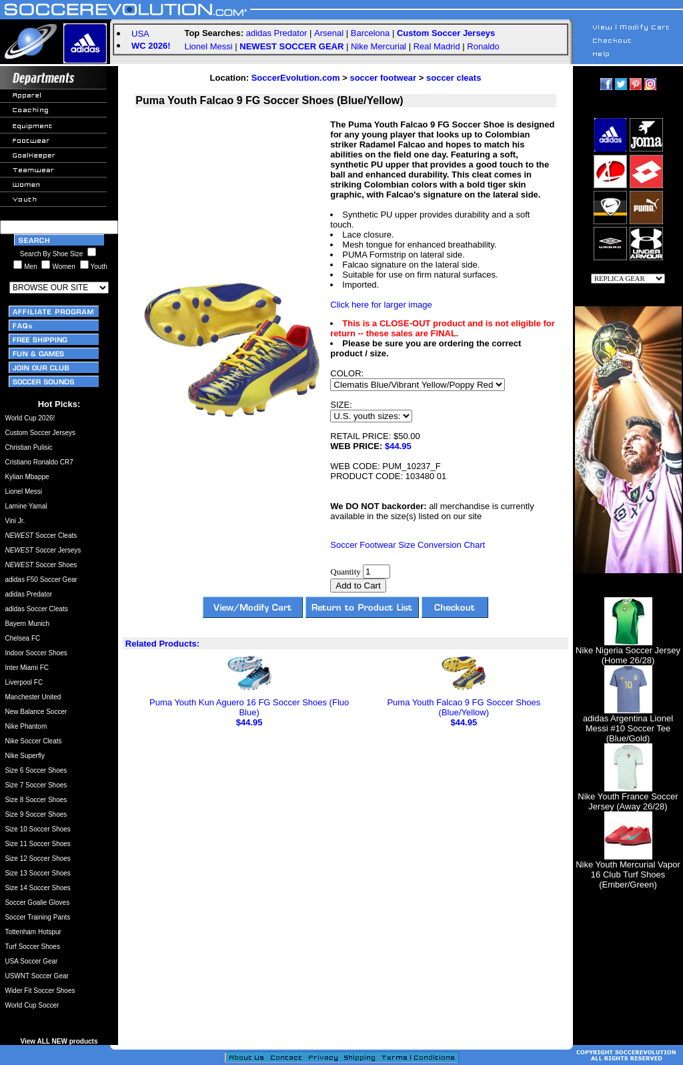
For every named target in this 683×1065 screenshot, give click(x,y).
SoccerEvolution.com (295, 78)
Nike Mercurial (378, 46)
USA (140, 34)
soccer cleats (453, 78)
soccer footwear (383, 78)
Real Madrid (437, 46)
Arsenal (329, 33)
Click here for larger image (381, 305)
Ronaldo (483, 46)
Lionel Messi (208, 46)
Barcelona (370, 33)
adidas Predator (276, 33)
